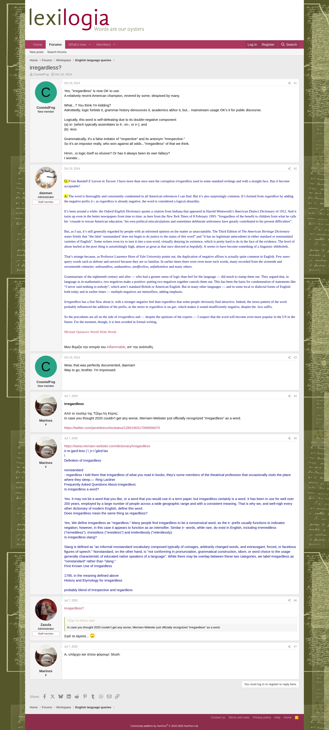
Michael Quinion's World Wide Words (90, 332)
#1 (295, 83)
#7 (295, 646)
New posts (37, 52)
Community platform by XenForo (164, 726)
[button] (90, 44)
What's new (77, 44)
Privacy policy (262, 717)
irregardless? (74, 608)
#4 (295, 396)
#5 (295, 438)
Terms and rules (238, 717)
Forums (55, 44)
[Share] (289, 83)
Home (37, 44)
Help (277, 717)
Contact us (218, 717)
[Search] (289, 44)
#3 (295, 357)
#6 (295, 600)
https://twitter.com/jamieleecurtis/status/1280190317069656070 (112, 428)
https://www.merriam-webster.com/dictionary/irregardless (107, 446)
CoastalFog (41, 74)
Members (103, 44)
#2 (295, 168)
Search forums (57, 52)
